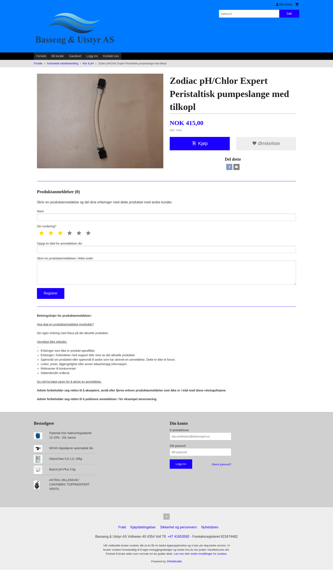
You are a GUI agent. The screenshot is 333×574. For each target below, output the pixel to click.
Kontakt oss (111, 56)
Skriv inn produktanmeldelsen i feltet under (166, 273)
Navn (166, 215)
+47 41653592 (178, 541)
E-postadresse (179, 433)
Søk (289, 13)
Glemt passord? (221, 468)
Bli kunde (58, 56)
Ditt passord (178, 449)
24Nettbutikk (174, 565)
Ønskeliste (266, 143)
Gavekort (75, 56)
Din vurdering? (46, 227)
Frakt (122, 531)
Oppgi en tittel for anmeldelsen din (166, 248)
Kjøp (200, 143)
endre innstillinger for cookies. (209, 558)
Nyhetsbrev (210, 531)
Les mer (179, 558)
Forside (41, 56)
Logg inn (92, 56)
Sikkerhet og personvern (178, 531)
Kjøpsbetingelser (143, 531)
